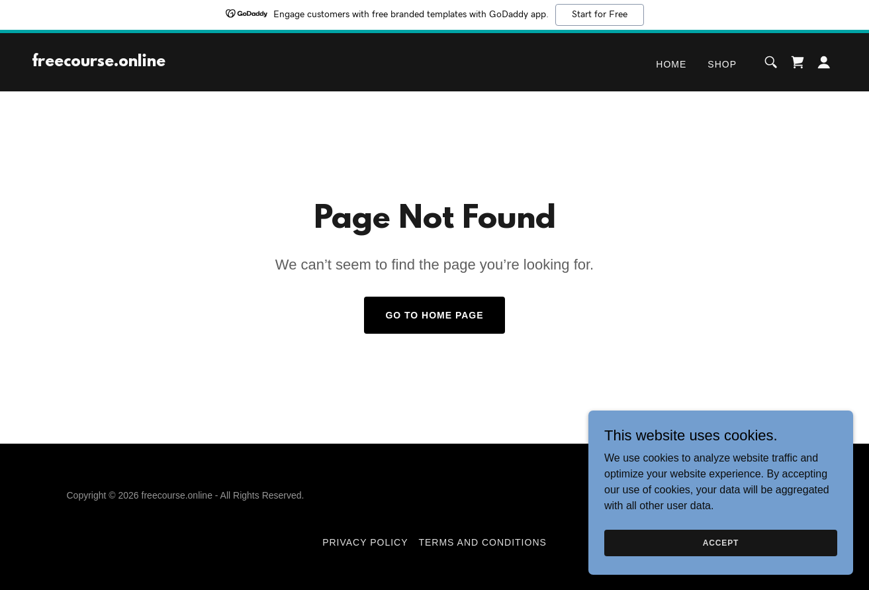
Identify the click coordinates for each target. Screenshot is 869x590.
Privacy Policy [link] (365, 542)
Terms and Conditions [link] (482, 542)
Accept (721, 542)
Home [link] (671, 64)
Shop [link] (722, 64)
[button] (824, 62)
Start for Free (599, 14)
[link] (98, 62)
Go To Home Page (434, 315)
